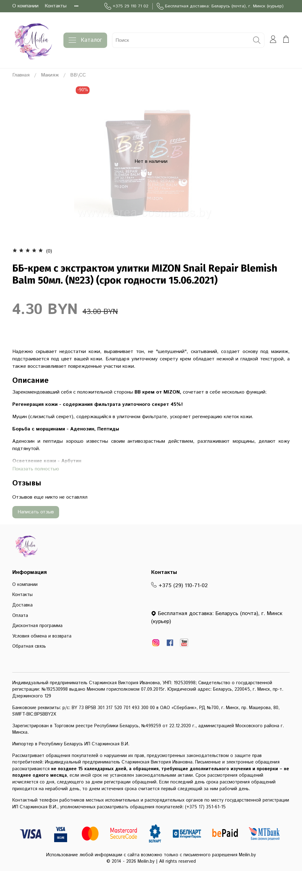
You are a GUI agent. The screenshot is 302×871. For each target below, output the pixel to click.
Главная (21, 75)
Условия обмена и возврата (41, 636)
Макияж (50, 75)
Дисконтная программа (37, 626)
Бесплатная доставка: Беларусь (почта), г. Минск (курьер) (220, 6)
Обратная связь (29, 646)
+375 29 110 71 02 (126, 6)
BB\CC (78, 75)
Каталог (85, 40)
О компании (25, 6)
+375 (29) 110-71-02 (179, 586)
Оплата (20, 616)
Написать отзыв (36, 512)
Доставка (22, 605)
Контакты (55, 6)
